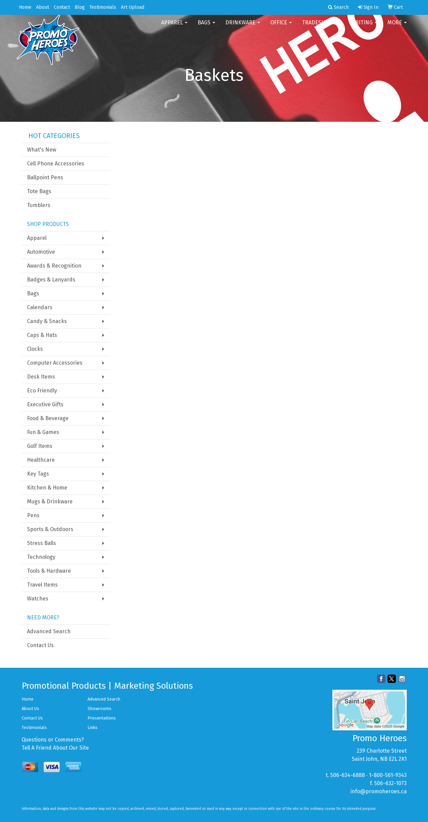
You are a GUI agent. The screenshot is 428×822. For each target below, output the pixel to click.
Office (281, 27)
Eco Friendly (42, 390)
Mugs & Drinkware (50, 501)
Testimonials (103, 7)
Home (25, 7)
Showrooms (99, 708)
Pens (33, 515)
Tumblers (38, 205)
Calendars (39, 307)
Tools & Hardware (49, 571)
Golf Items (39, 446)
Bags (206, 27)
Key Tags (38, 474)
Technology (41, 557)
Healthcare (41, 460)
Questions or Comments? (53, 739)
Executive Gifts (45, 404)
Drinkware (242, 27)
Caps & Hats (42, 335)
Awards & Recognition (54, 265)
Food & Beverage (48, 418)
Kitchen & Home (47, 487)
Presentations (101, 718)
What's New (41, 149)
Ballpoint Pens (45, 177)
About (42, 7)
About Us (30, 708)
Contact (62, 7)
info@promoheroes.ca (378, 791)
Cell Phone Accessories (55, 163)
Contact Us (40, 645)
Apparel (174, 27)
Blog (80, 7)
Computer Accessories (54, 363)
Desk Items (41, 376)
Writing (364, 27)
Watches (37, 598)
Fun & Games (43, 432)
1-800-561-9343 (388, 775)
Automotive (41, 252)
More (397, 27)
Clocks (35, 349)
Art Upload (132, 7)
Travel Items (42, 584)
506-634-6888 (347, 775)
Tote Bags (39, 191)
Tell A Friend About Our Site (55, 748)
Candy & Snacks (47, 321)
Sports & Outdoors (50, 529)
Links (92, 727)
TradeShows (321, 27)
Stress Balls (41, 543)
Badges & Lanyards (51, 279)
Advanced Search (49, 631)
